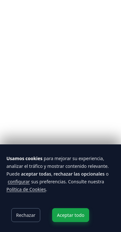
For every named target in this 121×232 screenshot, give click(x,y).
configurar (19, 182)
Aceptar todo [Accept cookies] (70, 215)
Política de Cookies (26, 189)
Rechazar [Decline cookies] (25, 215)
